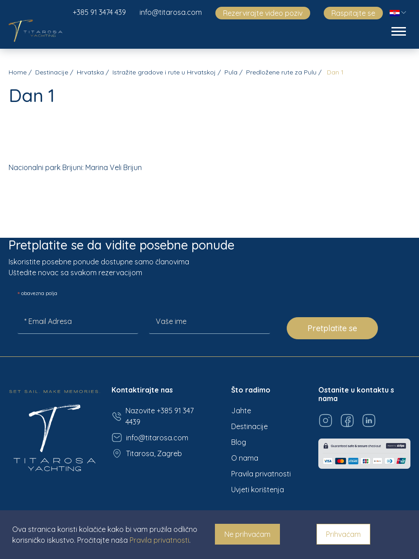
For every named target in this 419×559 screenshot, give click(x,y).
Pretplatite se (332, 328)
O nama (244, 457)
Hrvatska (90, 72)
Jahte (241, 410)
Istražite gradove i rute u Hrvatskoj (164, 72)
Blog (238, 442)
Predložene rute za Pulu (281, 72)
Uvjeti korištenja (257, 489)
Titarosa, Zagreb (147, 453)
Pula (230, 72)
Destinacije (51, 72)
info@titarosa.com (171, 12)
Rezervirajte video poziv (263, 13)
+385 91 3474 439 (99, 12)
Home (18, 72)
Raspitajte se (353, 13)
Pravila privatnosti (261, 473)
